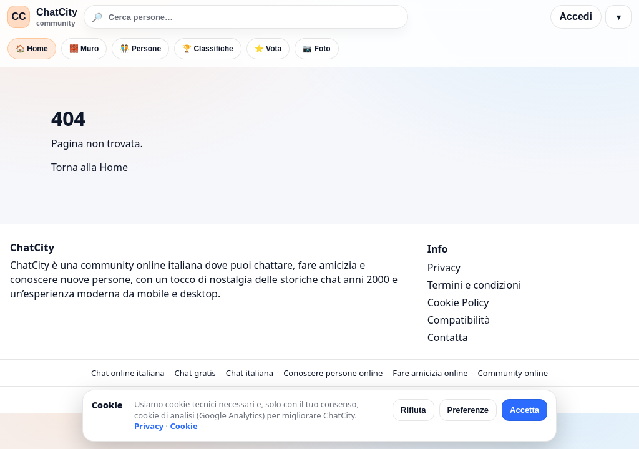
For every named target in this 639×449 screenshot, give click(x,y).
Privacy (444, 267)
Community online (513, 373)
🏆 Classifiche (207, 48)
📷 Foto (316, 48)
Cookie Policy (458, 302)
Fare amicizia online (430, 373)
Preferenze (468, 410)
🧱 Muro (84, 48)
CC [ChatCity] (18, 16)
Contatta (447, 337)
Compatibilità (458, 320)
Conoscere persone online (333, 373)
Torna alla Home (89, 167)
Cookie (183, 426)
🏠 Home (32, 48)
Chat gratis (195, 373)
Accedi (576, 16)
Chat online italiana (128, 373)
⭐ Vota (268, 48)
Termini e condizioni (474, 285)
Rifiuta (413, 410)
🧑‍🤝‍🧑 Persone (140, 48)
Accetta (524, 410)
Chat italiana (249, 373)
